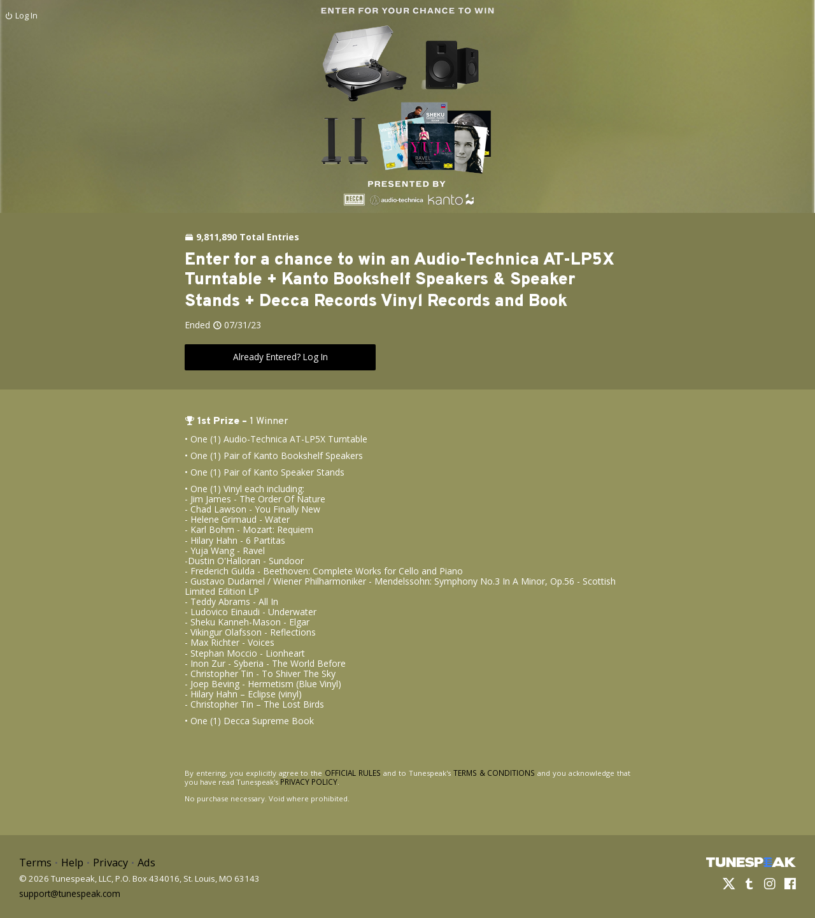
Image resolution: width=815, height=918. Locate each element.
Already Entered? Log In (280, 356)
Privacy (107, 861)
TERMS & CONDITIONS (483, 772)
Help (70, 861)
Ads (142, 861)
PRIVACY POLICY (292, 781)
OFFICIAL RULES (347, 772)
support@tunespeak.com (68, 890)
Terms (34, 861)
